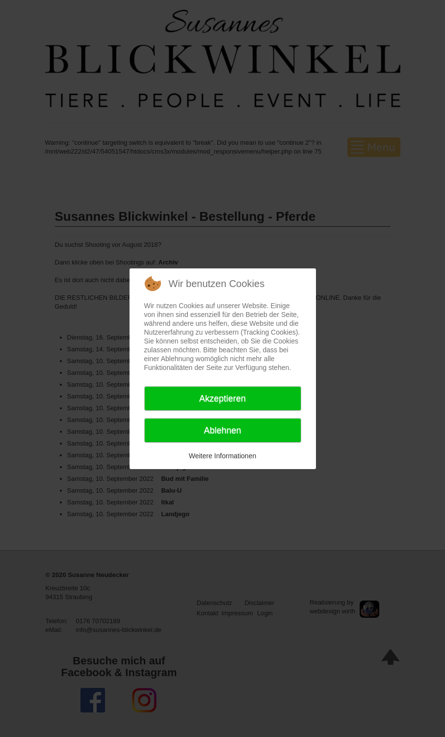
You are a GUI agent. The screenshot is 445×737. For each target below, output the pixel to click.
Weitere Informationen (222, 456)
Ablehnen (222, 430)
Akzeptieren (222, 398)
